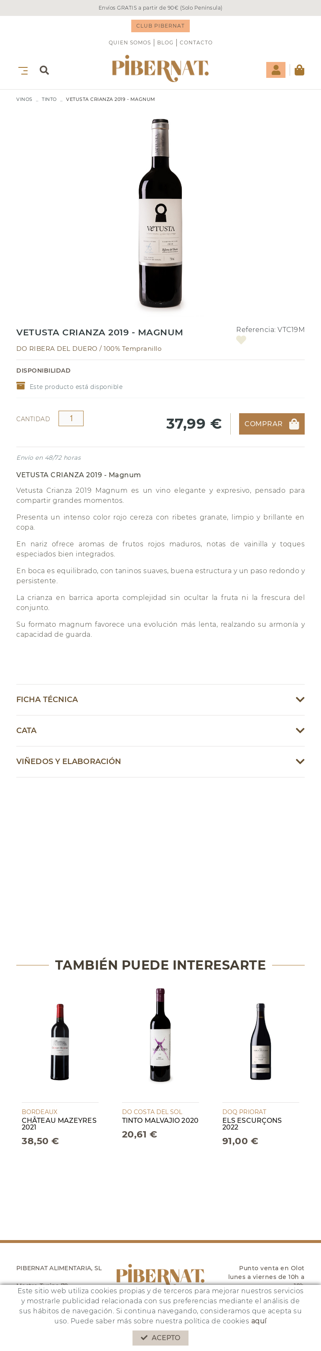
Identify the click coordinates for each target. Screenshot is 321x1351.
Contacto (196, 42)
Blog (165, 42)
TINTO (49, 99)
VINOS (24, 99)
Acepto (161, 1338)
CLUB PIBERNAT (160, 26)
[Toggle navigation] (21, 69)
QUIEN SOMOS (130, 42)
